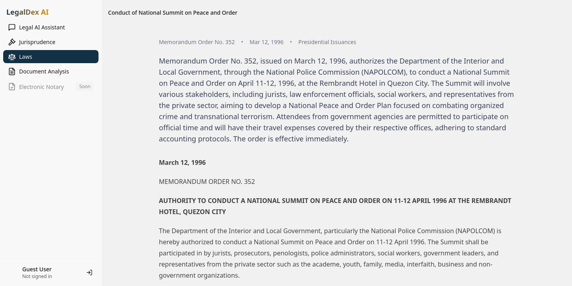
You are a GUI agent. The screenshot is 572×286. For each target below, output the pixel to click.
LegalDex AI (27, 12)
